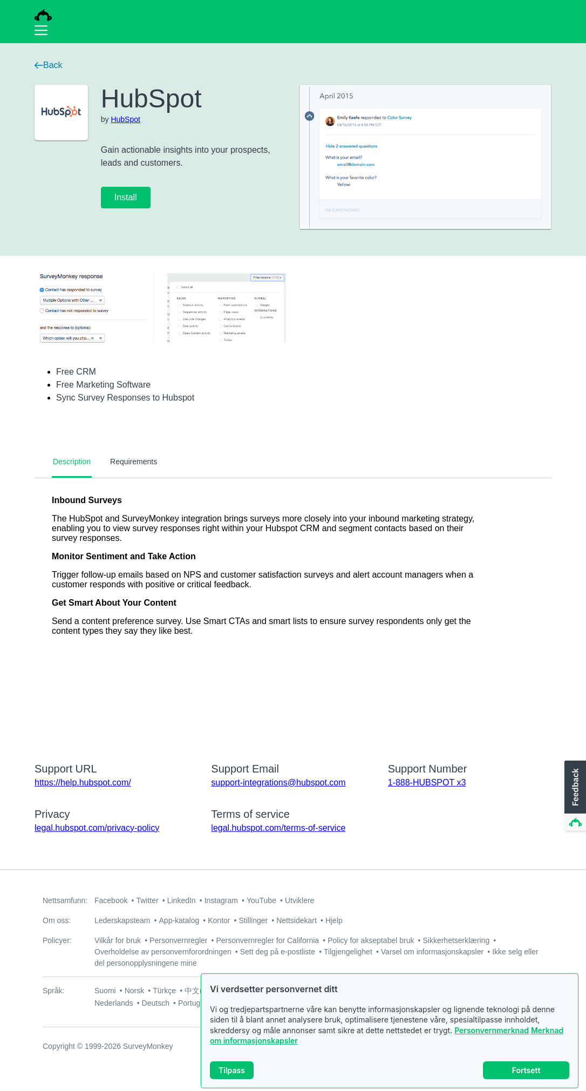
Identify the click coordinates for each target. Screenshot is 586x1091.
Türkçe (164, 990)
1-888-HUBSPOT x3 (427, 782)
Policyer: (57, 940)
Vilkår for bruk (117, 940)
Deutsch (155, 1003)
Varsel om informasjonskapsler (432, 951)
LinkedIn (181, 900)
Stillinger (253, 920)
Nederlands (113, 1003)
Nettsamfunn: (65, 900)
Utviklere (299, 900)
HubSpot (125, 119)
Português (195, 1003)
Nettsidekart (296, 920)
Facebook (110, 900)
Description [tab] (72, 461)
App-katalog (179, 920)
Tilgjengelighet (348, 951)
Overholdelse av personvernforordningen (162, 951)
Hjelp (334, 920)
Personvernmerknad (491, 1030)
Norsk (135, 990)
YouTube (261, 900)
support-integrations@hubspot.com (278, 782)
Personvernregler (178, 940)
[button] (574, 796)
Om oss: (57, 920)
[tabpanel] (293, 613)
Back (49, 65)
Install (125, 197)
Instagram (221, 900)
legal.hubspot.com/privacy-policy (97, 827)
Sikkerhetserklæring (456, 940)
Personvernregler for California (267, 940)
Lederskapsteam (122, 920)
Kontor (219, 920)
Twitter (147, 900)
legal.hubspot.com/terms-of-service (278, 827)
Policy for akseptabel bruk (371, 940)
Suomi (105, 990)
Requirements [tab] (133, 461)
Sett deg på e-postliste (277, 951)
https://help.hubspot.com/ (83, 782)
